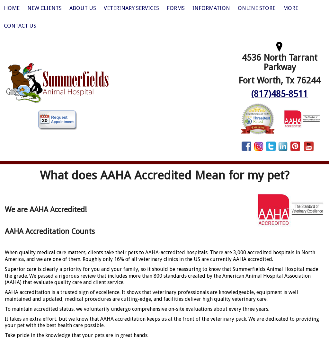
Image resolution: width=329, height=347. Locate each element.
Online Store (256, 8)
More (290, 8)
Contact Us (20, 25)
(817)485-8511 (279, 94)
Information (211, 8)
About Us (82, 8)
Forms (176, 8)
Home (12, 8)
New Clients (44, 8)
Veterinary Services (131, 8)
